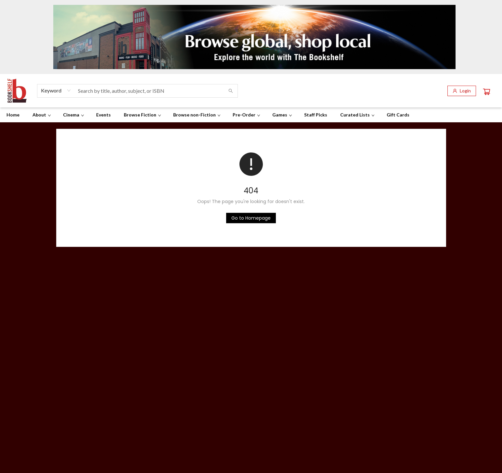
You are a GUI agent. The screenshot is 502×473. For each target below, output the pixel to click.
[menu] (251, 114)
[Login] (461, 91)
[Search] (230, 90)
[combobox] (56, 90)
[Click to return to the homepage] (251, 218)
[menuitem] (13, 114)
